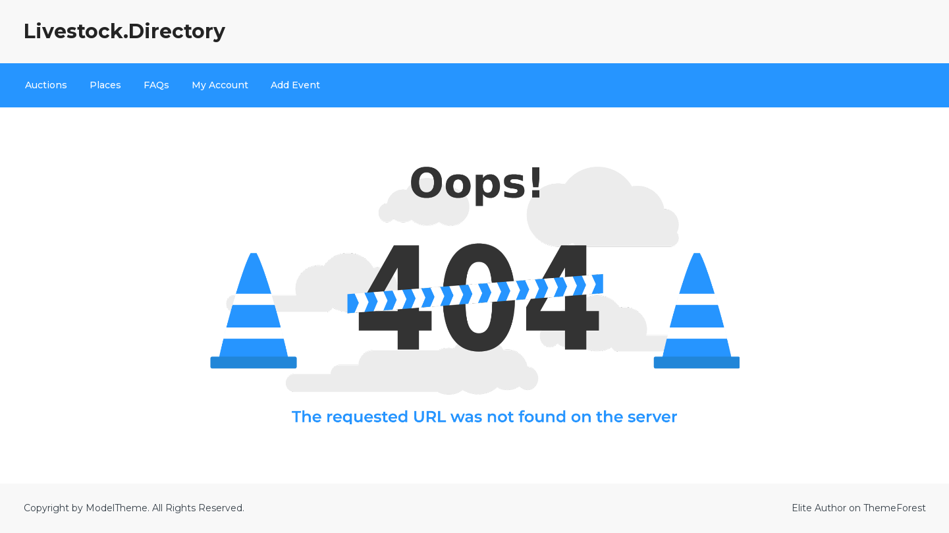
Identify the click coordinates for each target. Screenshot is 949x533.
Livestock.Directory (124, 31)
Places (105, 85)
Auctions (46, 85)
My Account (220, 85)
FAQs (156, 85)
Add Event (295, 85)
